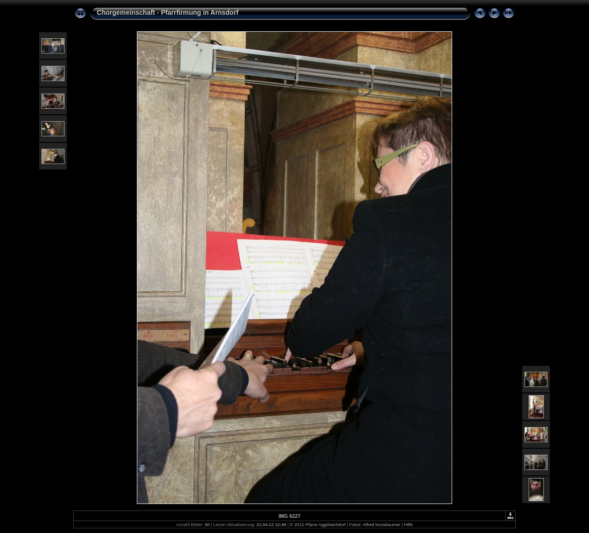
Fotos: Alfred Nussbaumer (375, 524)
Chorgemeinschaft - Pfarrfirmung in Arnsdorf (167, 12)
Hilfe (408, 524)
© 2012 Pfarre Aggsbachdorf (318, 524)
